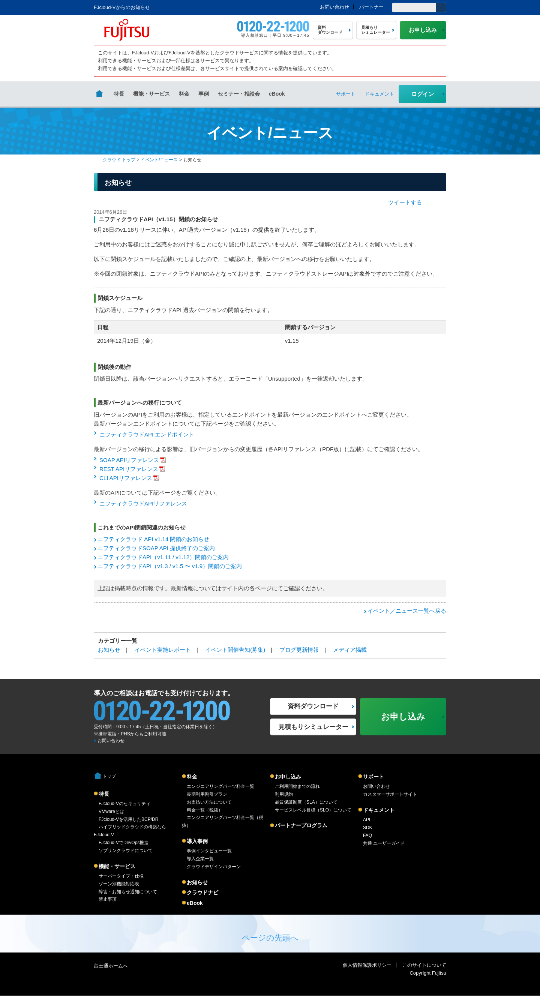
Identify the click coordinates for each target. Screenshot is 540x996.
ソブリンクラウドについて (126, 850)
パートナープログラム (301, 825)
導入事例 (197, 841)
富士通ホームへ (111, 966)
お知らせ (109, 649)
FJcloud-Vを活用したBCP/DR (128, 819)
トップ (109, 776)
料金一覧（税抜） (205, 810)
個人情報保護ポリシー (367, 965)
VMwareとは (111, 811)
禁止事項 (108, 899)
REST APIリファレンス (128, 469)
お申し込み (288, 777)
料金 (184, 94)
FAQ (367, 835)
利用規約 (284, 794)
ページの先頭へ (270, 937)
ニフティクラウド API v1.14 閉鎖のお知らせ (153, 539)
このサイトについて (424, 965)
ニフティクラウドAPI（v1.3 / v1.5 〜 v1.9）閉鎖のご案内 (170, 566)
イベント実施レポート (163, 649)
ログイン (422, 94)
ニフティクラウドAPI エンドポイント (146, 434)
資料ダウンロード (313, 706)
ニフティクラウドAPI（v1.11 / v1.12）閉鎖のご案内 (163, 557)
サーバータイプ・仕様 (121, 876)
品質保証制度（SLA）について (306, 802)
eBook (277, 94)
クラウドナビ (202, 893)
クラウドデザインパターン (214, 866)
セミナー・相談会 (239, 94)
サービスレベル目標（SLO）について (313, 810)
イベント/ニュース (159, 159)
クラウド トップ (119, 159)
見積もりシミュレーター (313, 726)
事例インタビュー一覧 (209, 851)
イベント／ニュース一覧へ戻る (407, 611)
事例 (203, 94)
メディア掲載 (350, 649)
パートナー (371, 7)
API (366, 819)
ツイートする (405, 202)
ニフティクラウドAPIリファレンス (143, 503)
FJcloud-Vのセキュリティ (124, 803)
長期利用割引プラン (207, 794)
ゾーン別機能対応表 (119, 883)
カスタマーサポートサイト (390, 794)
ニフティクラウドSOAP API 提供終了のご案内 (156, 548)
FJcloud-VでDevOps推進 (123, 842)
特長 (119, 94)
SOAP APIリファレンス (129, 460)
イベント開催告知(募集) (235, 649)
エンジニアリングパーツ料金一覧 (220, 786)
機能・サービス (151, 94)
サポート (373, 777)
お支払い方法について (209, 802)
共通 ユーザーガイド (384, 843)
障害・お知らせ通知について (128, 891)
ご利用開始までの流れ (297, 786)
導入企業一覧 (200, 858)
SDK (367, 827)
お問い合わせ (334, 7)
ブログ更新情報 (299, 649)
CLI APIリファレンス (125, 478)
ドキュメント (378, 810)
